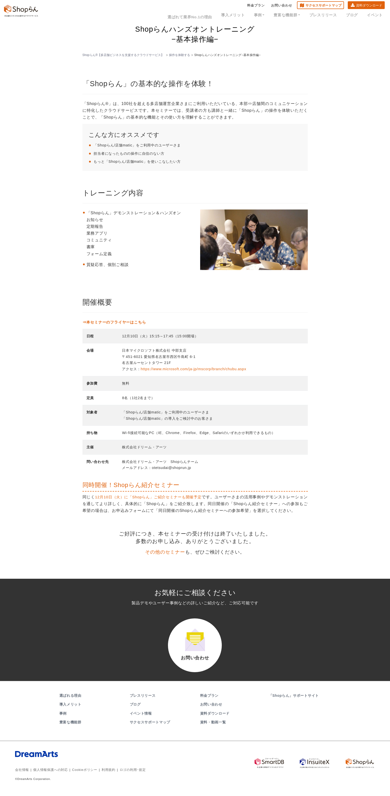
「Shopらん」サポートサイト (294, 701)
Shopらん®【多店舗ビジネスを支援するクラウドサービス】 (123, 55)
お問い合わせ (281, 6)
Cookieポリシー (80, 774)
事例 (270, 16)
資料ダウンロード (369, 6)
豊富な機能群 (295, 16)
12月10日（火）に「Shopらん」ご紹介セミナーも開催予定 (152, 497)
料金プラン (256, 6)
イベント (375, 16)
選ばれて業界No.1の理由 (205, 16)
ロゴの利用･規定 (125, 774)
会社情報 (21, 774)
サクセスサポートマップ (323, 6)
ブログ (355, 16)
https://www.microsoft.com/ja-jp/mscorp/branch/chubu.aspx (193, 369)
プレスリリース (329, 16)
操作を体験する (179, 55)
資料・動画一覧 (213, 727)
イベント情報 (141, 718)
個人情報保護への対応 (48, 774)
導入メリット (246, 16)
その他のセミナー (165, 552)
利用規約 (102, 774)
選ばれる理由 (70, 701)
